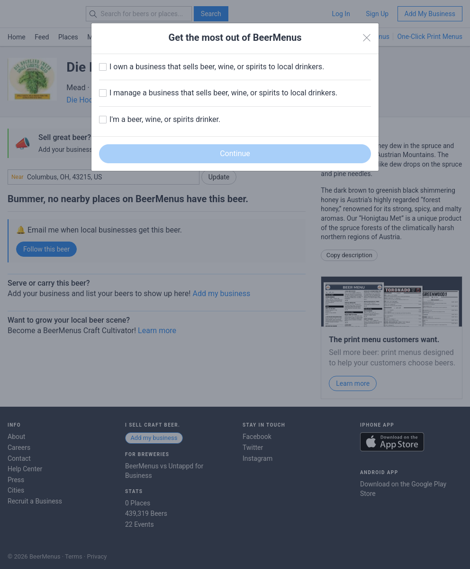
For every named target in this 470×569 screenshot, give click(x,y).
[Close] (366, 38)
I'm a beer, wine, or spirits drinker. (164, 119)
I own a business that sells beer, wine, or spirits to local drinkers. (216, 66)
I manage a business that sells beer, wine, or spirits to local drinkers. (223, 92)
